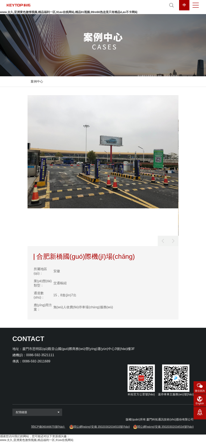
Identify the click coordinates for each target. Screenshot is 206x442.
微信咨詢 (200, 390)
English (200, 403)
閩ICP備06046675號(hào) (47, 426)
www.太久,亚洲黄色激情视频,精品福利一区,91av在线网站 (36, 440)
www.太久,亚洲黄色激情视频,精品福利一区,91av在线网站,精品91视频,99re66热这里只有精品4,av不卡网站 (68, 12)
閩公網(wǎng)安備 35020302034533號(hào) (101, 426)
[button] (173, 241)
